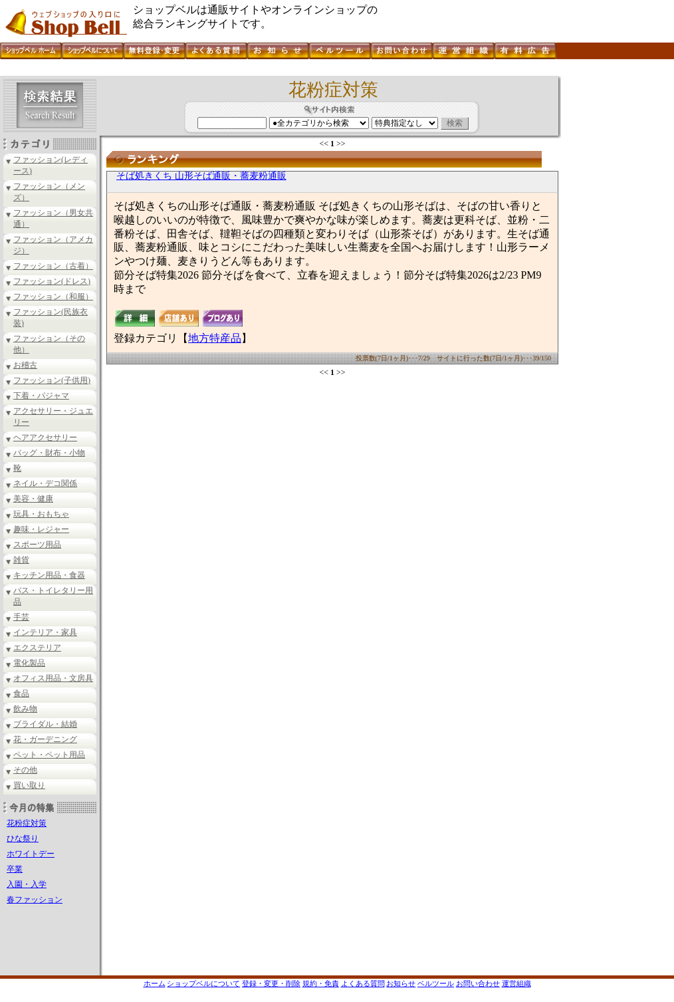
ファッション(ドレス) (51, 281)
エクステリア (37, 647)
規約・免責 (320, 983)
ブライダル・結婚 (45, 724)
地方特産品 (214, 338)
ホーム (155, 983)
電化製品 (29, 663)
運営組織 (516, 983)
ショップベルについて (203, 983)
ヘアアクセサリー (45, 437)
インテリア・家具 (45, 632)
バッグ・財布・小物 (49, 452)
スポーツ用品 (37, 544)
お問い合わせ (478, 983)
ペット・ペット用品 (49, 754)
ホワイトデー (31, 853)
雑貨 (21, 559)
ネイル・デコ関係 (45, 483)
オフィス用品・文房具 (53, 678)
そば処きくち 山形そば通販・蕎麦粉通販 (201, 176)
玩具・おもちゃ (41, 514)
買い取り (29, 785)
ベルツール (435, 983)
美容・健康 (33, 498)
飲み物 (25, 708)
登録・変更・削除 (271, 983)
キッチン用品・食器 (49, 575)
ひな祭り (23, 838)
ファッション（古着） (53, 266)
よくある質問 (363, 983)
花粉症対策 (27, 823)
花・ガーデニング (45, 739)
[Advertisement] (242, 71)
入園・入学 (27, 884)
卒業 (15, 869)
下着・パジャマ (41, 395)
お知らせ (400, 983)
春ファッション (34, 899)
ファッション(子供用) (51, 380)
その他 (25, 770)
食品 (21, 693)
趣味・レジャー (41, 529)
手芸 (21, 617)
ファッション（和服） (53, 296)
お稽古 (25, 365)
